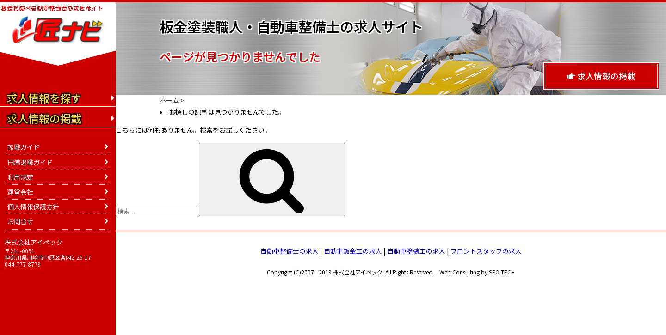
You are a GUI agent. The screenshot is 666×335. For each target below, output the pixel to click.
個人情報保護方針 (33, 206)
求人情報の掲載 (601, 76)
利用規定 (20, 177)
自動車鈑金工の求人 (353, 251)
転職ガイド (23, 147)
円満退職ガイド (30, 162)
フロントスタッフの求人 (486, 251)
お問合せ (20, 221)
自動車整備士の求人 (289, 251)
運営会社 (20, 191)
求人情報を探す (44, 98)
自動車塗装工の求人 (416, 251)
